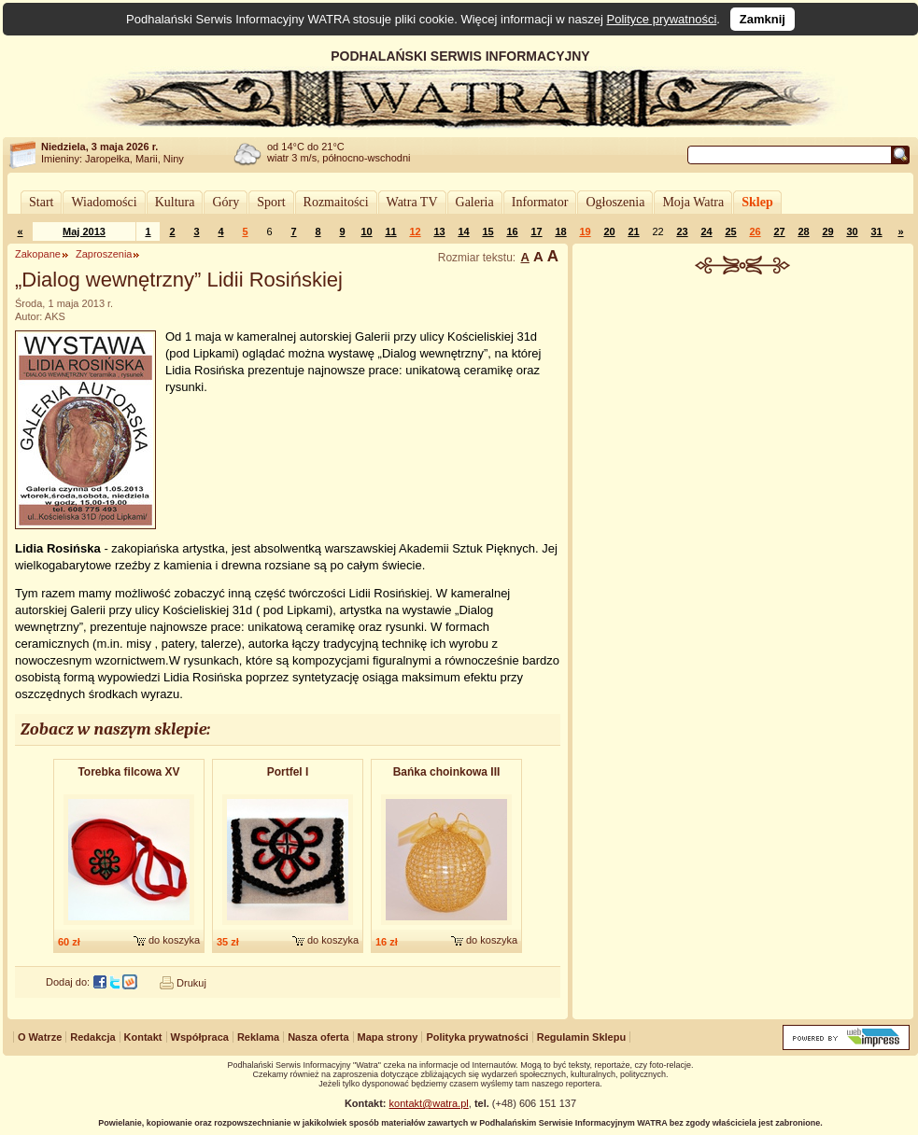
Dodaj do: (68, 982)
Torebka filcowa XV (128, 771)
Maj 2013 (84, 231)
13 (439, 231)
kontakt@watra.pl (429, 1103)
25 (730, 231)
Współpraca (200, 1037)
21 (633, 231)
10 (366, 231)
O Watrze (40, 1037)
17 (536, 231)
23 (681, 231)
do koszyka (174, 940)
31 (876, 231)
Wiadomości (103, 202)
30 (851, 231)
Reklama (258, 1037)
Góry (225, 202)
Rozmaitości (336, 202)
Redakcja (92, 1037)
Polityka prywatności (477, 1037)
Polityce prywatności (662, 19)
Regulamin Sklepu (581, 1037)
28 (803, 231)
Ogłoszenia (615, 202)
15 (487, 231)
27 (778, 231)
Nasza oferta (318, 1037)
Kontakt (143, 1037)
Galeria (475, 202)
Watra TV (412, 202)
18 (560, 231)
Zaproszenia (104, 253)
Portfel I (288, 771)
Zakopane (38, 253)
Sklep (756, 202)
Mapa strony (388, 1037)
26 (754, 231)
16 (511, 231)
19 (584, 231)
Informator (540, 202)
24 (706, 231)
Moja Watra (693, 202)
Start (41, 202)
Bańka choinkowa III (447, 771)
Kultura (175, 202)
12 (414, 231)
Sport (271, 202)
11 (390, 231)
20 (608, 231)
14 (463, 231)
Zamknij (762, 19)
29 (827, 231)
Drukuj (191, 982)
